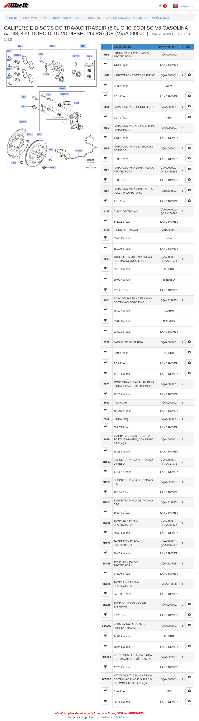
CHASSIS (94, 17)
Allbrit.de (12, 17)
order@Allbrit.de (119, 717)
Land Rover (30, 17)
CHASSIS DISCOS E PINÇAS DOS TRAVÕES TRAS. (138, 17)
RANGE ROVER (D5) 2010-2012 (62, 17)
